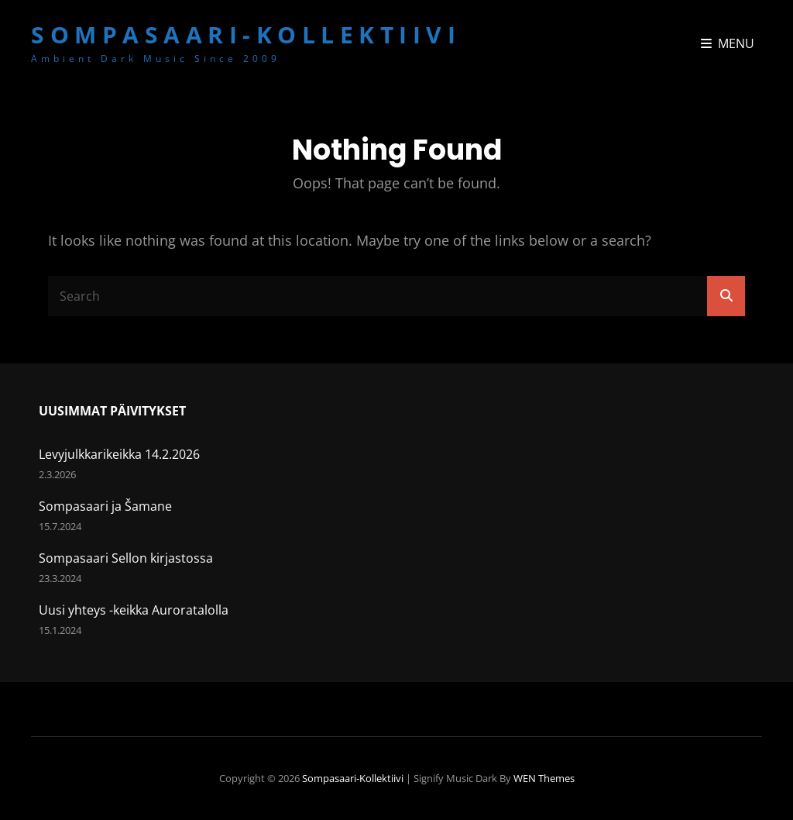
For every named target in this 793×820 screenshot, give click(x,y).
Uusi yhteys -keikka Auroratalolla (133, 609)
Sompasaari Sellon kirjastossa (126, 558)
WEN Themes (544, 778)
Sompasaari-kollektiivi (246, 34)
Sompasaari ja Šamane (105, 506)
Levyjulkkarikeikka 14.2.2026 (119, 454)
